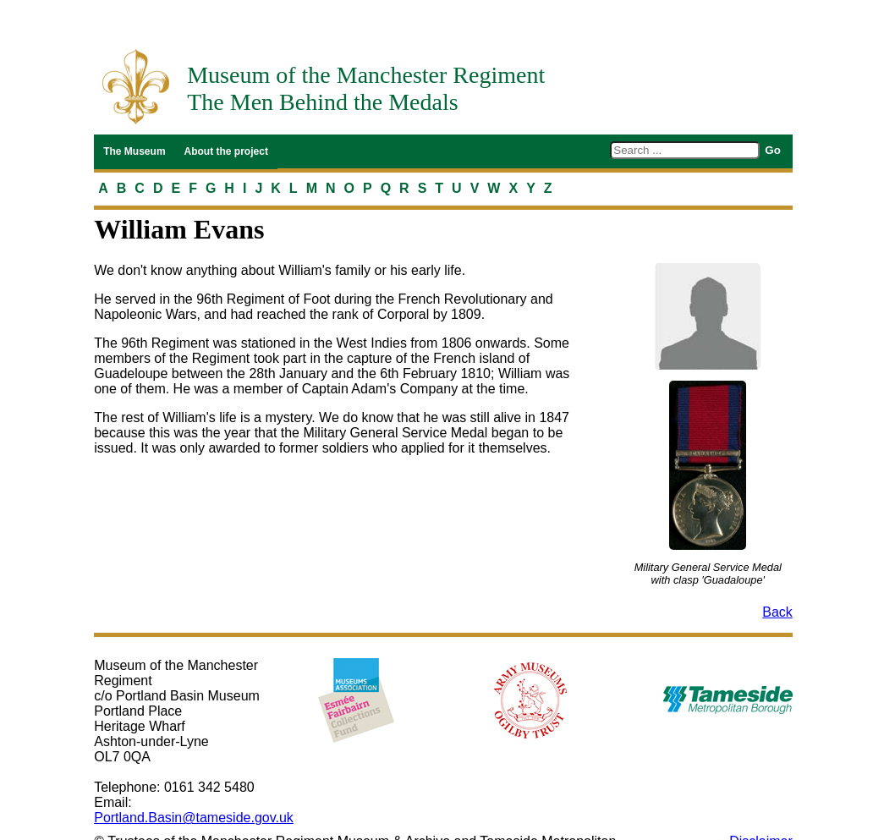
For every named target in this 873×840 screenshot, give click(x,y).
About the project (226, 151)
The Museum (134, 151)
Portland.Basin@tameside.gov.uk (194, 817)
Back (777, 612)
